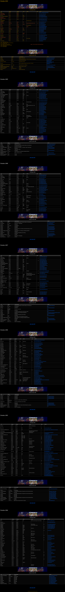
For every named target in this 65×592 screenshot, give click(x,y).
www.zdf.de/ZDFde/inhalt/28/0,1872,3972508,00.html (41, 379)
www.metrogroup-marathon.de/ (38, 344)
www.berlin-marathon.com (42, 38)
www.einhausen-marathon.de (51, 524)
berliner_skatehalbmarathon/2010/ (43, 12)
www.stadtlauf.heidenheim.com (38, 351)
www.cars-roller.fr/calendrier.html (44, 270)
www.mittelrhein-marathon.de (43, 17)
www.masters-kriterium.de (42, 120)
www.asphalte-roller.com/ (42, 32)
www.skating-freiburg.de (50, 396)
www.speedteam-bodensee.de (53, 575)
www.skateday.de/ (36, 352)
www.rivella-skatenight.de (50, 148)
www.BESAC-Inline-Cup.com (43, 98)
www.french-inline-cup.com (43, 19)
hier (47, 68)
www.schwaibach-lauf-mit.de (43, 20)
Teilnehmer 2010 (49, 61)
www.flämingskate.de (50, 223)
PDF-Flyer (48, 63)
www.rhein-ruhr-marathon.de (43, 186)
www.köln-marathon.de (47, 470)
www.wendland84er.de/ (37, 363)
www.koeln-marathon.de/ (37, 381)
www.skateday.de (41, 113)
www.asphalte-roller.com (42, 208)
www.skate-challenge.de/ (42, 177)
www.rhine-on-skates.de (50, 66)
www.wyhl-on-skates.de (42, 24)
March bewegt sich (41, 178)
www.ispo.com (44, 361)
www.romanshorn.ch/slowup (53, 580)
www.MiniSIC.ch (36, 346)
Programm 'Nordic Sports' (52, 491)
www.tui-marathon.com (47, 473)
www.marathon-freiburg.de (51, 145)
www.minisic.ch (36, 374)
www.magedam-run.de (37, 380)
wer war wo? (32, 71)
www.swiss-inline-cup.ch (42, 96)
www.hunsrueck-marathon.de (51, 556)
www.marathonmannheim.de (43, 16)
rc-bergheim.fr (41, 40)
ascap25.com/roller (49, 60)
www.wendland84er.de (42, 25)
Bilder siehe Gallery (52, 576)
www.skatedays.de (46, 451)
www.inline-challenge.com (43, 274)
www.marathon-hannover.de (51, 522)
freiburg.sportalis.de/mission (51, 228)
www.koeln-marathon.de (42, 39)
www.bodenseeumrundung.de (51, 67)
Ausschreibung (41, 194)
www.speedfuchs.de (42, 205)
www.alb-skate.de (41, 110)
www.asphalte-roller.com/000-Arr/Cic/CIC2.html (51, 429)
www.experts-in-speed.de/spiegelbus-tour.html (53, 312)
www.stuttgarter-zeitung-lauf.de (43, 189)
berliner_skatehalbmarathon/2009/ (43, 90)
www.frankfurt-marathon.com (52, 565)
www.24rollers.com (42, 23)
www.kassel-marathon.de (42, 95)
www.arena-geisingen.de (42, 33)
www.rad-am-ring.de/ (37, 377)
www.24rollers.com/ (37, 356)
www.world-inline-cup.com (38, 361)
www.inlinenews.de (52, 500)
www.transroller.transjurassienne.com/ (39, 376)
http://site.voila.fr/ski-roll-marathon (39, 375)
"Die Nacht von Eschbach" (51, 147)
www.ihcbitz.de (36, 373)
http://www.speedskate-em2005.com (49, 458)
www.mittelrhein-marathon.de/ (38, 354)
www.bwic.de (49, 530)
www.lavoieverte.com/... (42, 15)
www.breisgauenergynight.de (43, 37)
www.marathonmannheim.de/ (38, 348)
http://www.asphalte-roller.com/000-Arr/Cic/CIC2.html (51, 459)
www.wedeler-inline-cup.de (43, 200)
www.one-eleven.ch (42, 119)
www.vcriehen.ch (41, 114)
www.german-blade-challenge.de (48, 432)
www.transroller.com (42, 36)
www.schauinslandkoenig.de (43, 26)
